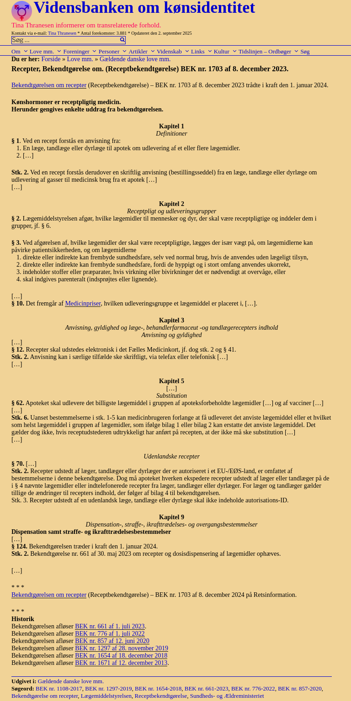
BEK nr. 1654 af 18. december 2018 (121, 655)
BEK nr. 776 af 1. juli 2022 (109, 633)
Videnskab (173, 51)
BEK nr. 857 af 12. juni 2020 (112, 641)
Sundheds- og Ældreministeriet (227, 695)
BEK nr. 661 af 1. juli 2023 (109, 626)
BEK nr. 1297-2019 (108, 688)
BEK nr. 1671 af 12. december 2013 (121, 662)
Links (202, 51)
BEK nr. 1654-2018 (158, 688)
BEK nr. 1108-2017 (59, 688)
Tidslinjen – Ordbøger (269, 51)
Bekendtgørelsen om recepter (48, 85)
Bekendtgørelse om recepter (44, 695)
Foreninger (80, 51)
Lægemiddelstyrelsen (106, 695)
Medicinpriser (83, 303)
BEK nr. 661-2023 (207, 688)
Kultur (225, 51)
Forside (50, 59)
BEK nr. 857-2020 (300, 688)
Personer (113, 51)
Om (19, 51)
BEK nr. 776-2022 (253, 688)
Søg (304, 51)
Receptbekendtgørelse (161, 695)
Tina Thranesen (62, 33)
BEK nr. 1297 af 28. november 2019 (121, 648)
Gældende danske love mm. (135, 59)
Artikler (141, 51)
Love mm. (46, 51)
